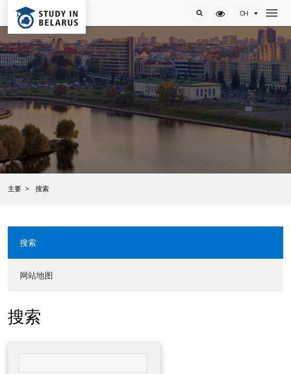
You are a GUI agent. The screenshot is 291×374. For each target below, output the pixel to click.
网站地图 (36, 275)
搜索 (28, 243)
